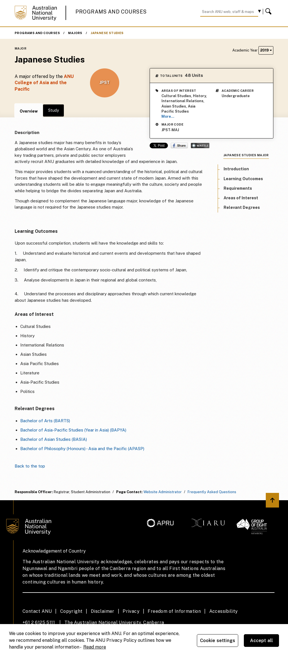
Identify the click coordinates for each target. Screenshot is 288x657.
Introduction (236, 169)
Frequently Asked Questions (212, 492)
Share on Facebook (179, 145)
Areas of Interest (241, 198)
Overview (29, 111)
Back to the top (30, 466)
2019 (266, 50)
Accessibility (223, 611)
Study (53, 110)
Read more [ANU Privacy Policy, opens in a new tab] (94, 647)
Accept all (261, 640)
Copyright (71, 611)
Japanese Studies (107, 33)
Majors (75, 33)
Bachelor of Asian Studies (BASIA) (53, 439)
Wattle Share (200, 145)
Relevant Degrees (242, 207)
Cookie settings (217, 640)
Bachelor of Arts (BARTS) (45, 420)
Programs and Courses (111, 12)
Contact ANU (37, 611)
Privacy (131, 611)
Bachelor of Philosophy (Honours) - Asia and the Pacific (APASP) (82, 448)
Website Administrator (162, 492)
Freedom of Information (174, 611)
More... (167, 116)
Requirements (238, 188)
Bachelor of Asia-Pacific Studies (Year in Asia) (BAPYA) (73, 430)
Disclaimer (102, 611)
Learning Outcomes (243, 178)
